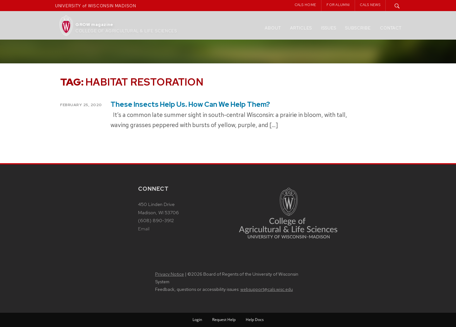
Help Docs (255, 319)
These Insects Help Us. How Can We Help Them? (190, 104)
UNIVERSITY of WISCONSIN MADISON (95, 6)
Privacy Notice (169, 274)
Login (197, 319)
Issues (328, 28)
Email (143, 229)
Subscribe (358, 28)
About (273, 28)
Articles (301, 28)
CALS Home (305, 5)
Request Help (224, 319)
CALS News (370, 5)
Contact (391, 28)
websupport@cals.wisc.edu (266, 289)
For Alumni (338, 5)
